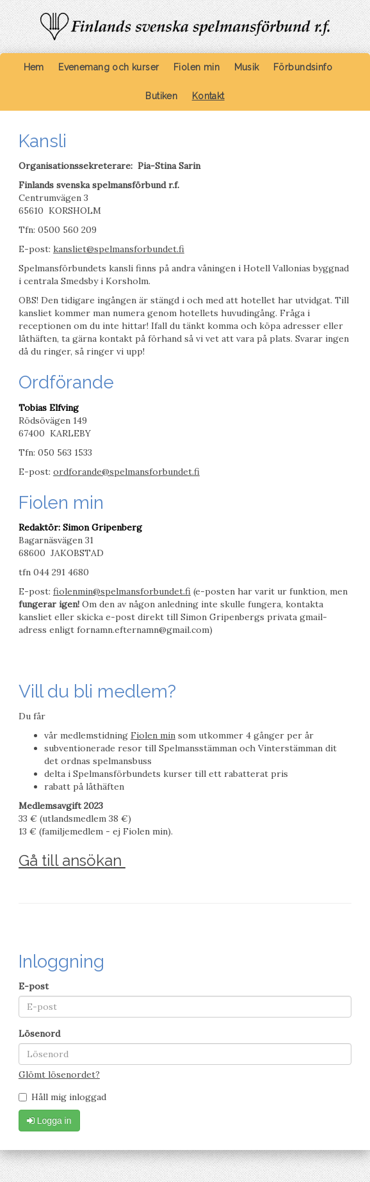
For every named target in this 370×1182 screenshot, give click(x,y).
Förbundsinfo (302, 67)
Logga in (49, 1120)
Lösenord (39, 1033)
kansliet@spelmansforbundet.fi (118, 249)
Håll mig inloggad (62, 1097)
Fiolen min (196, 67)
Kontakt (208, 96)
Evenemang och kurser (108, 67)
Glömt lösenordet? (59, 1074)
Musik (246, 67)
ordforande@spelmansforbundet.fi (126, 471)
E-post (34, 986)
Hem (34, 67)
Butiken (161, 96)
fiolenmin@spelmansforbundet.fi (122, 591)
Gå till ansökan (72, 860)
